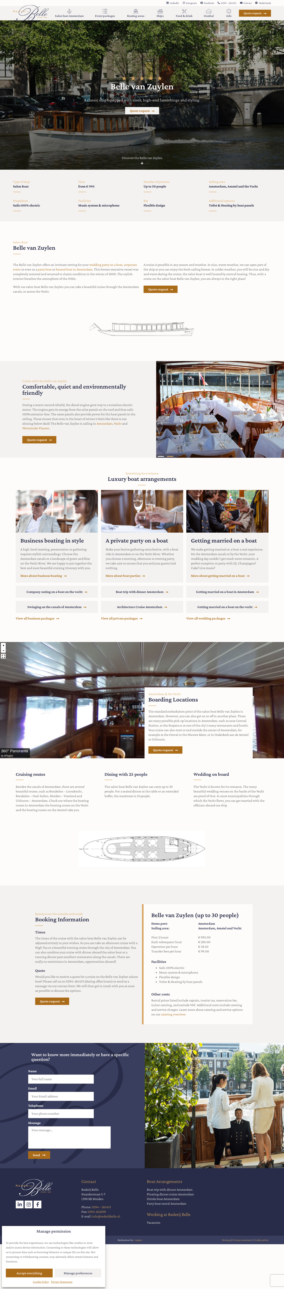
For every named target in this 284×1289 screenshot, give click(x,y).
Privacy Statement (61, 1281)
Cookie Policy (41, 1281)
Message (34, 1123)
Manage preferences (78, 1273)
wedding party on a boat (105, 265)
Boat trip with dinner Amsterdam (170, 1189)
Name (32, 1071)
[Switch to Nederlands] (263, 2)
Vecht (118, 423)
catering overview (173, 1014)
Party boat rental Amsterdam (166, 1203)
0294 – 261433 (101, 1207)
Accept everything (29, 1273)
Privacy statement (243, 1239)
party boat (45, 269)
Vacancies (153, 1222)
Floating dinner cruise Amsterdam (170, 1194)
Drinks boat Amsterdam (163, 1199)
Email (32, 1088)
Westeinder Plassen (35, 428)
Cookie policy (261, 1239)
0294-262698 (97, 1212)
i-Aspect (137, 1239)
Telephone (35, 1106)
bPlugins (8, 755)
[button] (161, 456)
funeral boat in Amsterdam (74, 269)
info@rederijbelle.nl (106, 1216)
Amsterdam (104, 423)
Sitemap (226, 1239)
